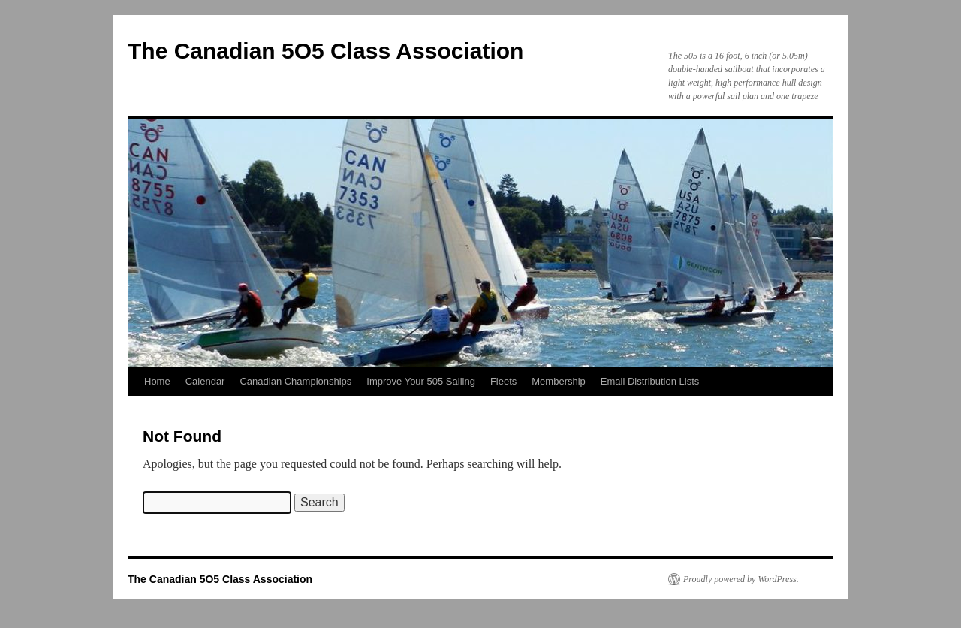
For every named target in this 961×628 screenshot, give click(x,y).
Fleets (503, 381)
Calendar (205, 381)
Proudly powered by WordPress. (741, 579)
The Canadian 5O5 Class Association (325, 50)
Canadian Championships (295, 381)
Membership (559, 381)
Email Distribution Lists (650, 381)
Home (157, 381)
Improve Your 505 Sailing (420, 381)
